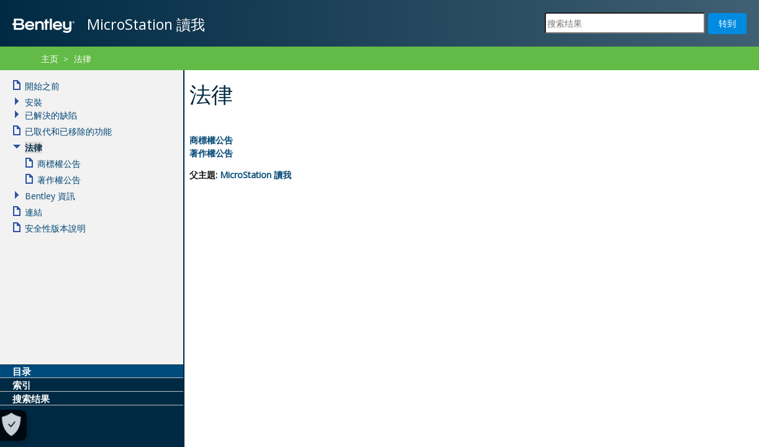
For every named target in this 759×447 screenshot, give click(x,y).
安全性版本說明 (55, 228)
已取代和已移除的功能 (68, 131)
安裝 (33, 102)
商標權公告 (211, 140)
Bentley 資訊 (50, 196)
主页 (49, 59)
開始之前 (42, 86)
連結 (33, 212)
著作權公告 (211, 153)
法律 (82, 59)
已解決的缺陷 (51, 115)
